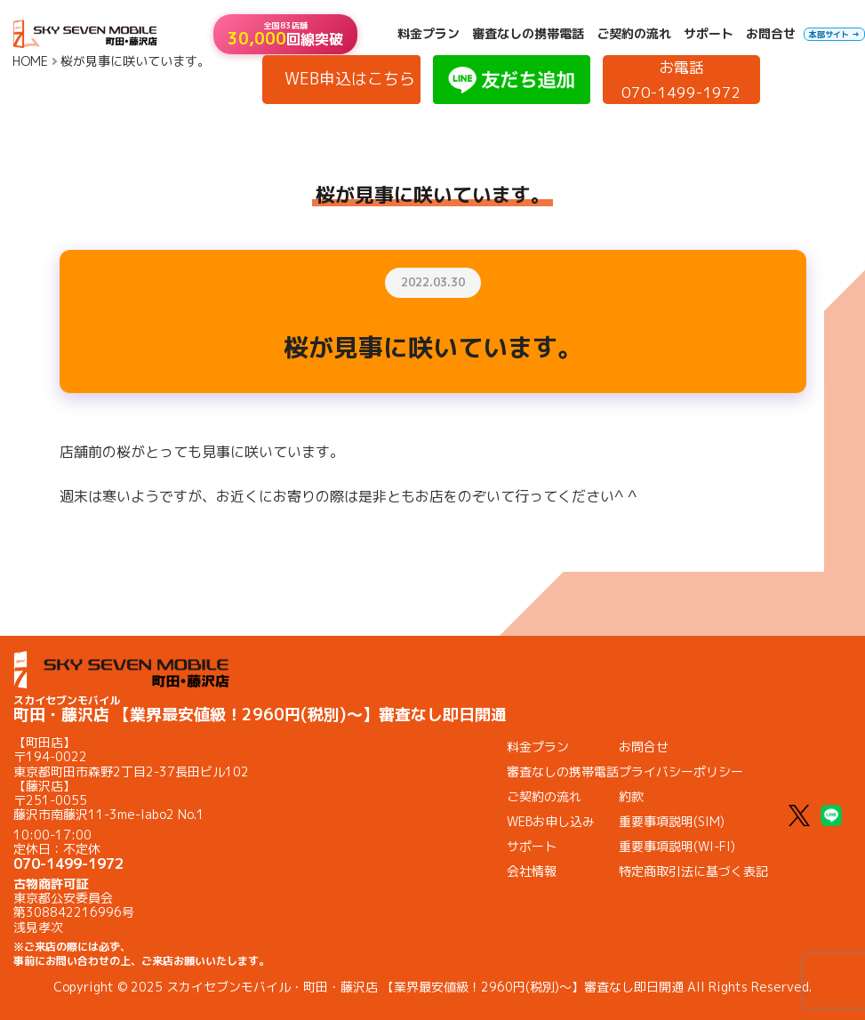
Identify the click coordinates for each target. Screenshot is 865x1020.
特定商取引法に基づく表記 (693, 871)
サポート (708, 34)
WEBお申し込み (551, 821)
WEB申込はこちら (349, 79)
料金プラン (428, 34)
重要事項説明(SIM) (672, 821)
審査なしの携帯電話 (528, 34)
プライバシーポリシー (681, 771)
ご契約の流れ (634, 34)
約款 (631, 796)
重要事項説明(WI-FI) (677, 846)
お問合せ (771, 34)
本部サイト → (834, 34)
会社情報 (532, 871)
